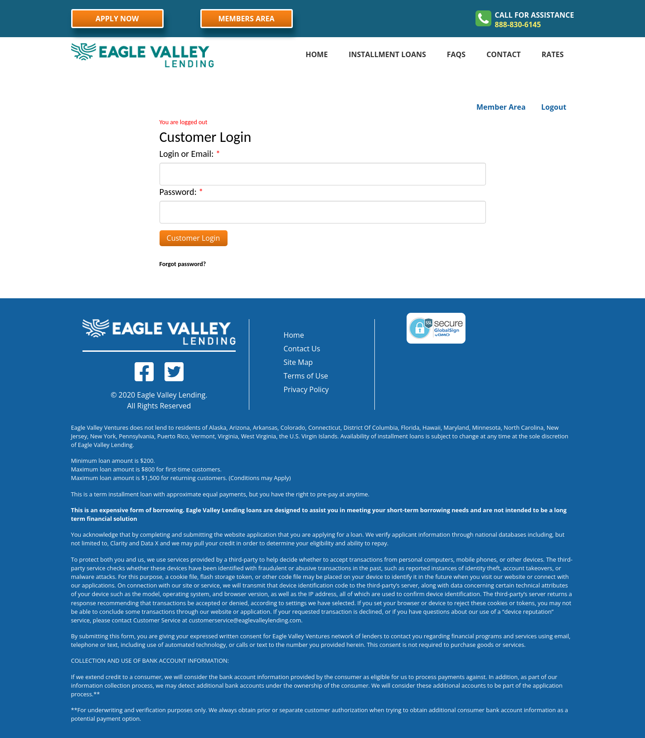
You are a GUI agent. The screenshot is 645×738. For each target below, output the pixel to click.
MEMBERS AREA (246, 19)
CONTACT (503, 54)
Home (293, 335)
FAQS (456, 54)
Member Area (501, 107)
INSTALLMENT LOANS (387, 54)
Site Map (298, 362)
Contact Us (301, 349)
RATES (553, 54)
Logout (553, 107)
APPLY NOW (117, 19)
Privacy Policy (306, 389)
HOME (317, 54)
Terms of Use (305, 376)
